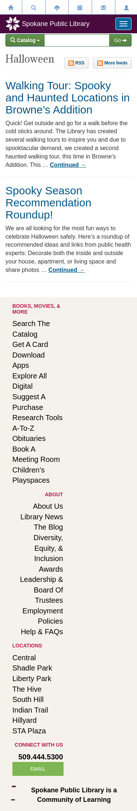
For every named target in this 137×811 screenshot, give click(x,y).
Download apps (28, 360)
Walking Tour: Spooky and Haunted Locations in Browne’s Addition (67, 97)
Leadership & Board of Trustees (41, 589)
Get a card (30, 344)
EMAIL (38, 769)
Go (120, 40)
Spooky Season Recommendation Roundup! (48, 202)
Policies (50, 621)
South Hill (28, 699)
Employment (42, 611)
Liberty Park (32, 678)
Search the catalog (31, 328)
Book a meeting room (36, 454)
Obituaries (29, 438)
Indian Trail (30, 710)
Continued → (68, 165)
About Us (48, 506)
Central (24, 658)
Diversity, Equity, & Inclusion (48, 548)
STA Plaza (29, 731)
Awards (51, 569)
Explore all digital (29, 381)
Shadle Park (32, 668)
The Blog (48, 527)
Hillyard (24, 720)
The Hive (27, 689)
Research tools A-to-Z (37, 423)
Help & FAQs (42, 632)
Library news (41, 517)
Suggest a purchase (28, 402)
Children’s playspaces (31, 475)
